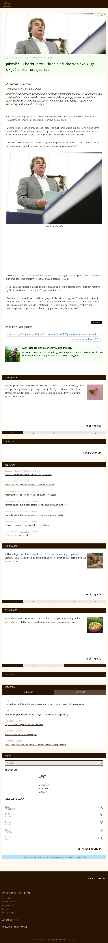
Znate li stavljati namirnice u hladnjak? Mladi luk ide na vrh (29, 484)
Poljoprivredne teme (16, 893)
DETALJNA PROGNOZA (89, 848)
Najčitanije (80, 692)
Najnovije (28, 692)
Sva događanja (92, 452)
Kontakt (102, 878)
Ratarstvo (6, 909)
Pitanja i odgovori (14, 927)
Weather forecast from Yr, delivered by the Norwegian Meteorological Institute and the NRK (54, 857)
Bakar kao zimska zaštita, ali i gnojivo (21, 734)
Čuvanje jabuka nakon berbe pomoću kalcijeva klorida (28, 474)
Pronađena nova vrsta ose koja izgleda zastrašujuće (27, 525)
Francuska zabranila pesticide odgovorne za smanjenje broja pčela (34, 515)
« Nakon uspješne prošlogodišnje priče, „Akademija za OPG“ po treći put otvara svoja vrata (52, 334)
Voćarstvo (6, 898)
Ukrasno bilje (8, 912)
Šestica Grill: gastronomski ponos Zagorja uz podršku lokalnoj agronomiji (37, 714)
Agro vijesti (10, 920)
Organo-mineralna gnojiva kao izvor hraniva (24, 724)
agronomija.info (59, 939)
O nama (89, 878)
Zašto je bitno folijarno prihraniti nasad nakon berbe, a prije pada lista (35, 744)
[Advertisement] (30, 251)
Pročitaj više (93, 425)
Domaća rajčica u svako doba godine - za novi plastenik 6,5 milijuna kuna (36, 505)
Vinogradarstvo (9, 901)
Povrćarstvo (7, 905)
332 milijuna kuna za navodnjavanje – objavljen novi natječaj (30, 495)
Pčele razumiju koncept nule (17, 535)
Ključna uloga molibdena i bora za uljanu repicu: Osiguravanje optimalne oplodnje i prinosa (44, 704)
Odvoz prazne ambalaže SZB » (86, 339)
